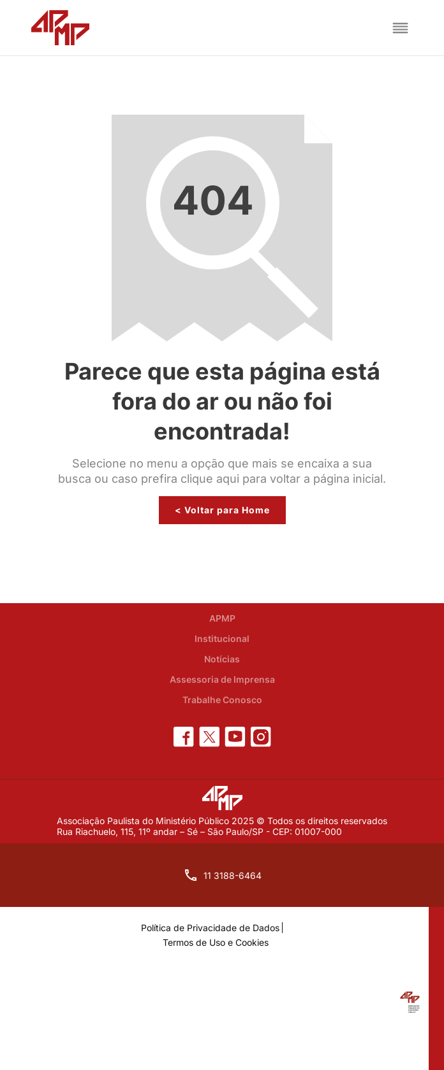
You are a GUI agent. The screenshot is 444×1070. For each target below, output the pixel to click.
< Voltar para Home (222, 509)
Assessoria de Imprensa (222, 679)
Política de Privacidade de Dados (210, 927)
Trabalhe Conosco (222, 699)
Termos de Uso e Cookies (216, 942)
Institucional (222, 638)
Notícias (222, 658)
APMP (222, 618)
